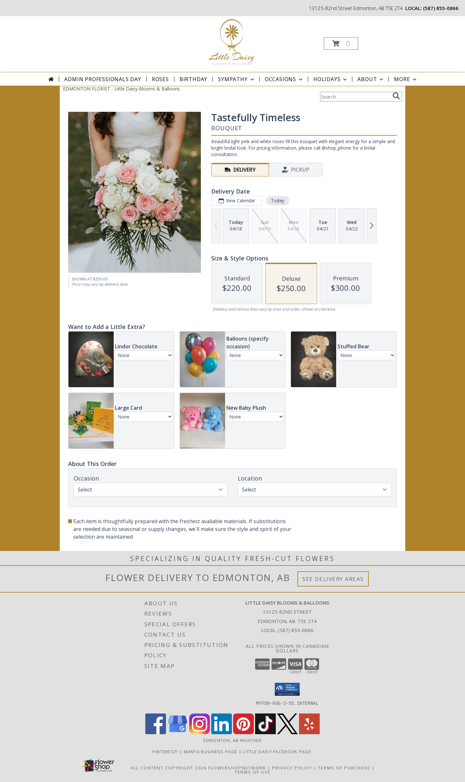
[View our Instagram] (199, 732)
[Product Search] (354, 96)
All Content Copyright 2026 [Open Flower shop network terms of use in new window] (168, 768)
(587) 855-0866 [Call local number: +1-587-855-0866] (441, 8)
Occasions (284, 79)
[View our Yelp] (309, 732)
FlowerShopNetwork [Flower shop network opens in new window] (237, 768)
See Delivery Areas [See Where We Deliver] (333, 579)
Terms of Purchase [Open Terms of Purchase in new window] (344, 768)
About (371, 79)
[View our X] (287, 732)
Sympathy (236, 79)
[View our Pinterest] (243, 732)
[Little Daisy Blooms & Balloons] (231, 41)
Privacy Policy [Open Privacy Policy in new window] (292, 768)
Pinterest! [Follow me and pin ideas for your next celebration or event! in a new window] (166, 752)
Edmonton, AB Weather (232, 740)
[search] (396, 96)
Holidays (330, 79)
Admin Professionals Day (102, 79)
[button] (341, 43)
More (406, 79)
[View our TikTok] (265, 732)
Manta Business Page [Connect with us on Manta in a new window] (211, 752)
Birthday (193, 79)
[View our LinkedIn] (221, 732)
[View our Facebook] (155, 732)
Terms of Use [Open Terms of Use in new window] (253, 772)
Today (277, 200)
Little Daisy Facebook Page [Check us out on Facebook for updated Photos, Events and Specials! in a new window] (278, 752)
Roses (160, 79)
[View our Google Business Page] (177, 732)
